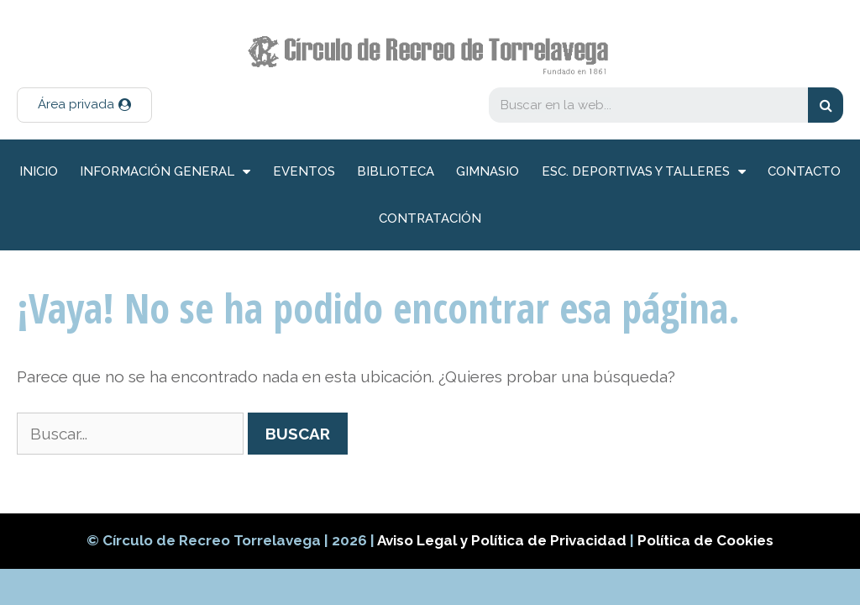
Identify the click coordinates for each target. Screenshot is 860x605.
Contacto (804, 171)
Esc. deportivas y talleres (644, 171)
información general (165, 171)
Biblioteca (395, 171)
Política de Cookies (705, 540)
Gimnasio (487, 171)
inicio (38, 171)
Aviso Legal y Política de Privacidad (503, 540)
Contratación (430, 218)
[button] (84, 105)
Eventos (304, 171)
